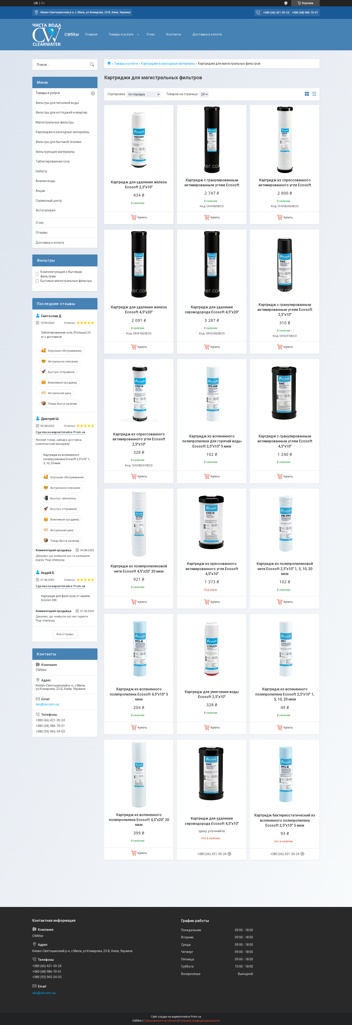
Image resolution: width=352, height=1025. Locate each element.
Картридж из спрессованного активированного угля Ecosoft (284, 182)
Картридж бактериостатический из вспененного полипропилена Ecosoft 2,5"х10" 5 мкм (284, 820)
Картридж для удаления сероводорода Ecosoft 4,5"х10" (212, 820)
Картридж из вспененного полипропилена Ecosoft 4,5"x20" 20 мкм (139, 820)
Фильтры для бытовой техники (58, 142)
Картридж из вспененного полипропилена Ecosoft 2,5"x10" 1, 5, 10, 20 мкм (284, 694)
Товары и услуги (121, 34)
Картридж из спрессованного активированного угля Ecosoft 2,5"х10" (138, 439)
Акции (40, 191)
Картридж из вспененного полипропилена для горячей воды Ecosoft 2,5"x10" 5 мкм (212, 441)
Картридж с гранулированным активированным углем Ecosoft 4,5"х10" (284, 441)
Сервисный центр (49, 200)
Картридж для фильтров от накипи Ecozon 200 (65, 598)
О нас (151, 34)
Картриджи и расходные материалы (168, 63)
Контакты (173, 34)
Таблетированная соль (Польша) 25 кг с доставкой (65, 334)
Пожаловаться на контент (160, 1020)
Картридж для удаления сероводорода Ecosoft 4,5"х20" (212, 309)
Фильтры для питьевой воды (57, 103)
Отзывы (41, 232)
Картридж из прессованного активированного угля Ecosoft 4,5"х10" (211, 569)
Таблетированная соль (53, 161)
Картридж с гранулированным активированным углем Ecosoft (211, 182)
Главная (91, 34)
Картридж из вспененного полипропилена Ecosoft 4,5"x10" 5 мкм (139, 694)
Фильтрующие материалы (55, 152)
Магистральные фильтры (55, 122)
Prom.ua (196, 1016)
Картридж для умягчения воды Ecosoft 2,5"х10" (212, 694)
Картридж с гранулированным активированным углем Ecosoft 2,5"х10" (284, 310)
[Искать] (92, 64)
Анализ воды (45, 181)
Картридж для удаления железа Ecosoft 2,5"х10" (139, 184)
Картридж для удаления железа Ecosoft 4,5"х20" (139, 309)
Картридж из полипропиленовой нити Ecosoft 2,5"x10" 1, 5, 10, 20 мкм (285, 569)
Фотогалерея (45, 210)
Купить (142, 217)
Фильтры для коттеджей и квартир (61, 112)
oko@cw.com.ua (47, 704)
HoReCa (41, 171)
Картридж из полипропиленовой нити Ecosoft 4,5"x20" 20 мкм (139, 568)
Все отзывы (65, 634)
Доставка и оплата (207, 34)
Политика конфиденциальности (199, 1020)
